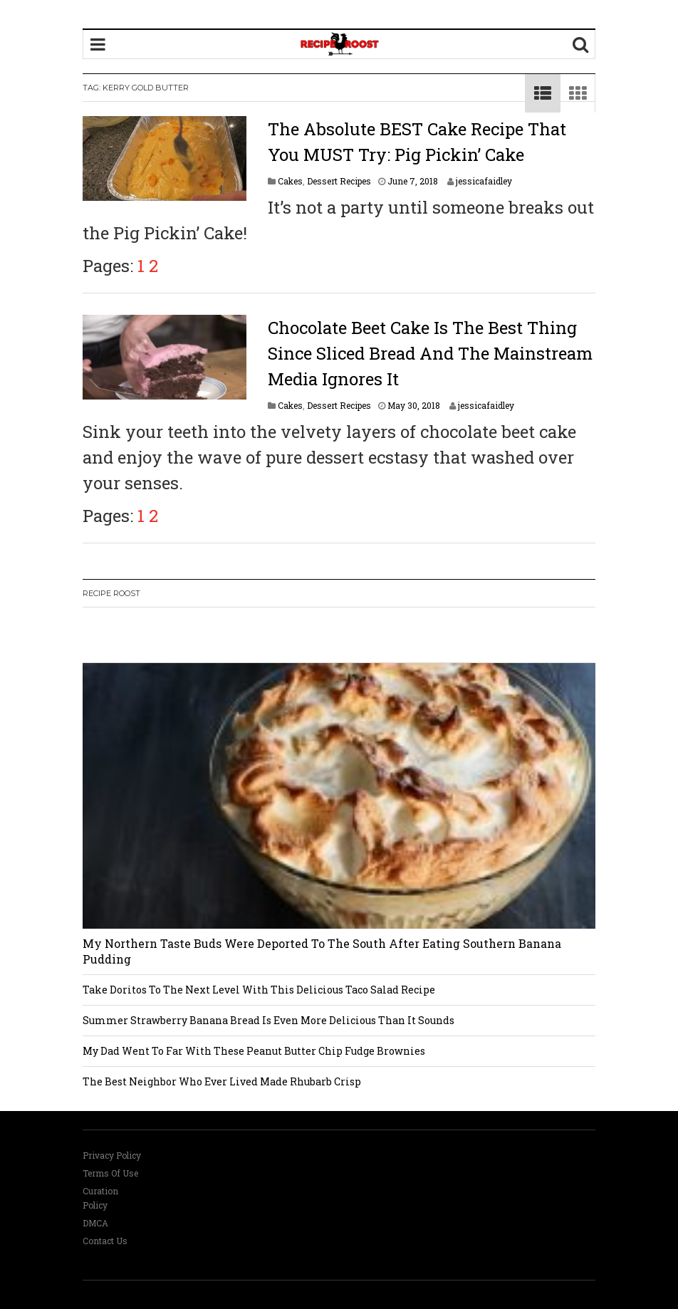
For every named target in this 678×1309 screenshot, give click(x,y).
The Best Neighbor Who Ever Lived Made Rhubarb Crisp (222, 1081)
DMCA (95, 1223)
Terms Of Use (110, 1173)
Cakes (290, 181)
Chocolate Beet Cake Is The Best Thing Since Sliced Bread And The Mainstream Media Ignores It (430, 353)
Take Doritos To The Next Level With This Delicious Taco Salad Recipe (259, 989)
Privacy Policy (112, 1155)
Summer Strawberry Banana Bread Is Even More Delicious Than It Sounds (268, 1020)
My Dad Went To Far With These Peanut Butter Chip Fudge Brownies (254, 1051)
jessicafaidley (484, 181)
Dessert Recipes (339, 181)
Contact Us (105, 1240)
